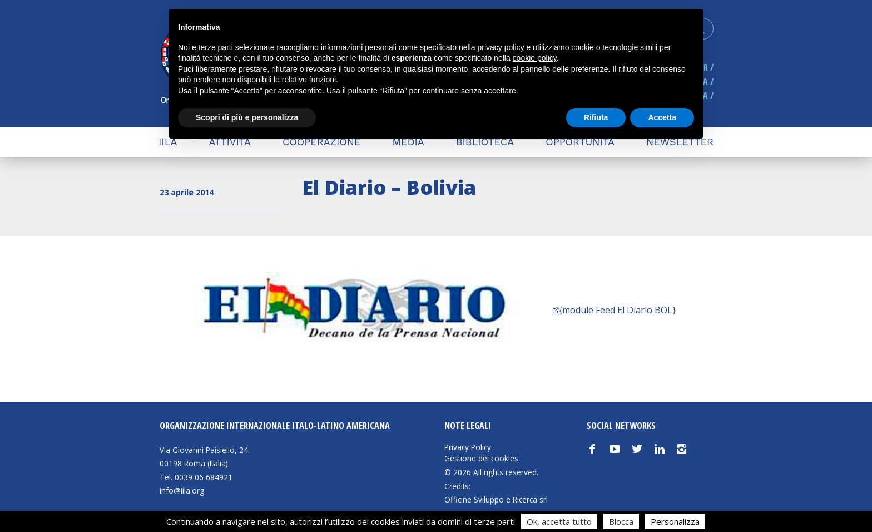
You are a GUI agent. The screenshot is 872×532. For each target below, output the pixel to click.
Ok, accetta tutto (559, 521)
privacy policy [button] (501, 47)
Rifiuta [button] (596, 117)
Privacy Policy (467, 447)
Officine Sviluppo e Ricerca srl (496, 499)
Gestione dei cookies (481, 458)
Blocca (621, 521)
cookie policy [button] (535, 57)
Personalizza (675, 521)
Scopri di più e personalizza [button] (247, 117)
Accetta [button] (662, 117)
